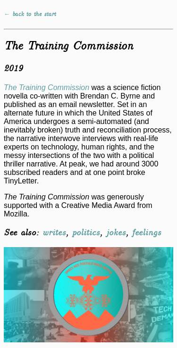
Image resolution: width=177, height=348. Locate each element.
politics (86, 233)
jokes (116, 233)
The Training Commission (46, 87)
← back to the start (30, 14)
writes (54, 233)
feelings (146, 233)
